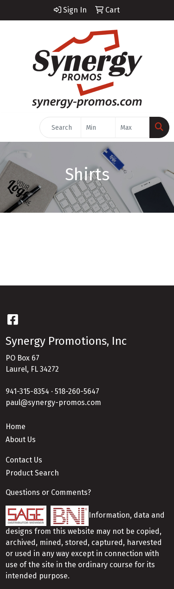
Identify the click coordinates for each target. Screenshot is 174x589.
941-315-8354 (27, 391)
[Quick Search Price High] (132, 127)
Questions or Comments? (48, 492)
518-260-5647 (77, 391)
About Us (21, 439)
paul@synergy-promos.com (53, 402)
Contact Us (24, 460)
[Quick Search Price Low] (98, 127)
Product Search (32, 473)
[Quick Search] (60, 127)
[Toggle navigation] (14, 127)
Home (16, 426)
